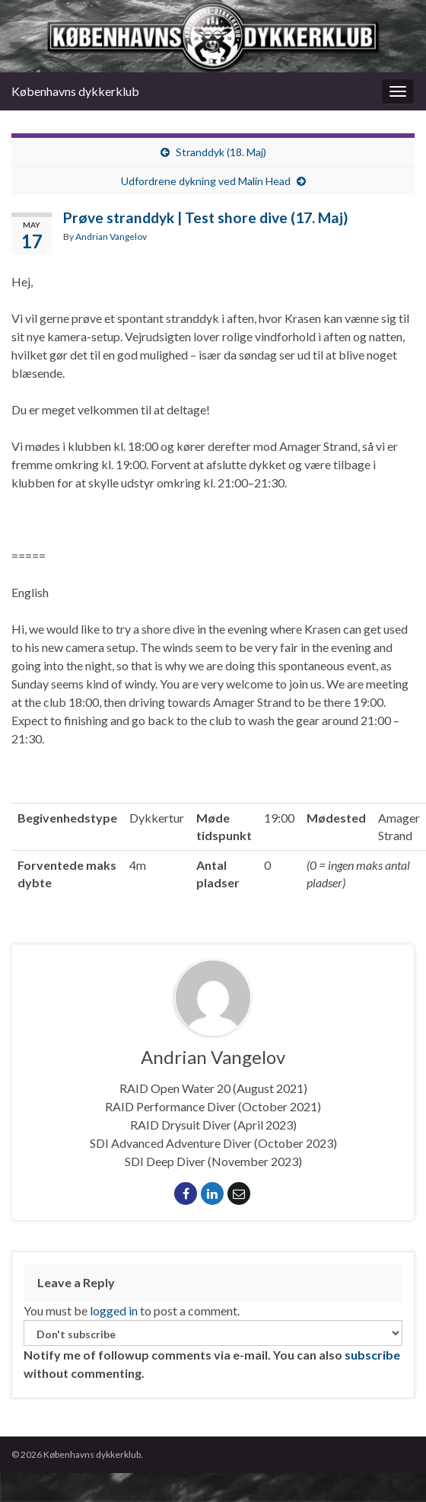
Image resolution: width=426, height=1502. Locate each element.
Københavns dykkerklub (75, 91)
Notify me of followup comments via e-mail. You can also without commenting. (213, 1350)
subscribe (372, 1354)
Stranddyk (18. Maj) (221, 151)
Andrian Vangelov (111, 236)
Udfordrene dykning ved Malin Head (206, 180)
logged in (114, 1310)
